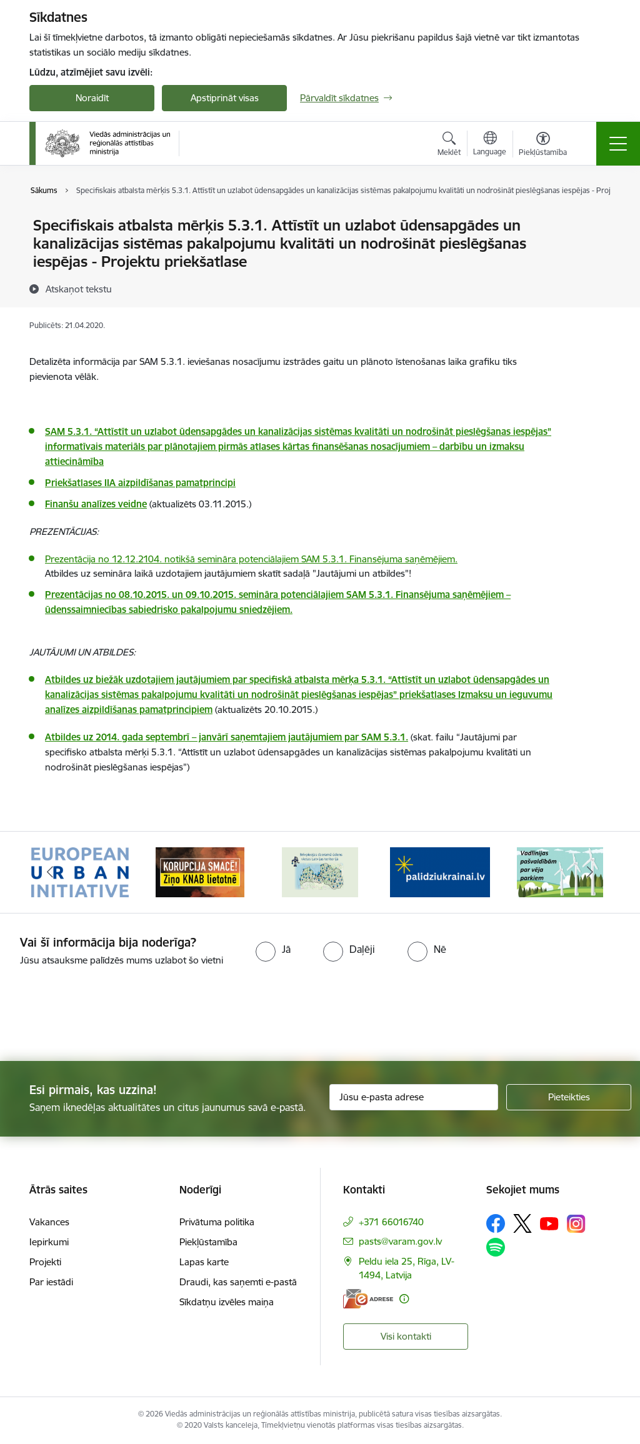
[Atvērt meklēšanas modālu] (449, 146)
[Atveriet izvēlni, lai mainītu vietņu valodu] (489, 145)
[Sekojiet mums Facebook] (495, 1223)
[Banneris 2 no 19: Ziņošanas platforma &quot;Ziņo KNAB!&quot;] (200, 871)
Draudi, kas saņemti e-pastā (238, 1282)
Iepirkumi (49, 1242)
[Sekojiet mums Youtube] (549, 1222)
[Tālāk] (590, 872)
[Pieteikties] (568, 1097)
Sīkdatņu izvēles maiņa (226, 1302)
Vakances (49, 1222)
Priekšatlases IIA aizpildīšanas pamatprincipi (140, 483)
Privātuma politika (216, 1222)
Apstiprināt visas (225, 98)
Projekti (45, 1262)
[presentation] (104, 1014)
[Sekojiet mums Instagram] (576, 1224)
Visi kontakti (406, 1336)
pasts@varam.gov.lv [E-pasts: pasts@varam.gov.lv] (400, 1241)
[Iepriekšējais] (50, 872)
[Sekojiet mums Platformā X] (522, 1223)
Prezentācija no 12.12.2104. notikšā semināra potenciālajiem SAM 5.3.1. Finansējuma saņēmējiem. (251, 559)
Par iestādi (51, 1282)
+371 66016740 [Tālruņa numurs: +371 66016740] (391, 1222)
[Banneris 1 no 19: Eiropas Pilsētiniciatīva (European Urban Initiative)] (80, 871)
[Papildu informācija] (404, 1298)
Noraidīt (92, 98)
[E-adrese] (368, 1298)
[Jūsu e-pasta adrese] (413, 1097)
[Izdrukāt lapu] (593, 220)
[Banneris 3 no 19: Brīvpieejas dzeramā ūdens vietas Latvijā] (320, 871)
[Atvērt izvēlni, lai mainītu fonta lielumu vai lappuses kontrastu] (542, 146)
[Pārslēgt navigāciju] (618, 144)
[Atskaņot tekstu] (79, 288)
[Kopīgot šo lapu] (593, 251)
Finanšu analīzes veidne (96, 504)
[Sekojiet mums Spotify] (495, 1247)
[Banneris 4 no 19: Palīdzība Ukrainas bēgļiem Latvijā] (440, 871)
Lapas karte (204, 1262)
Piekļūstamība (208, 1242)
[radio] (273, 949)
